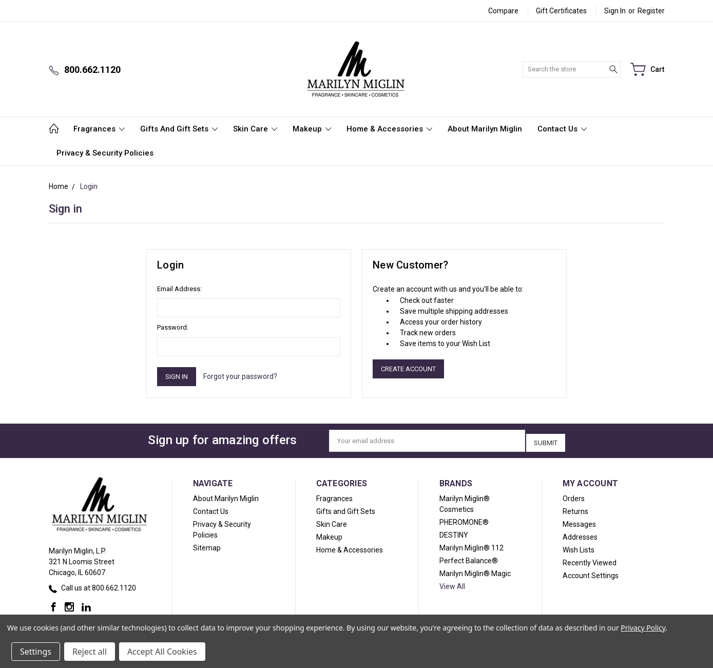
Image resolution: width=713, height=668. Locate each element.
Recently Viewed (589, 560)
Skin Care (255, 128)
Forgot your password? (240, 376)
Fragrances (99, 128)
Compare (503, 11)
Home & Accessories (389, 128)
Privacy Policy (643, 628)
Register (651, 11)
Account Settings (591, 572)
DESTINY (453, 532)
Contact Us (562, 128)
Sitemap (207, 545)
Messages (579, 521)
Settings (35, 651)
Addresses (580, 534)
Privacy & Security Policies (104, 153)
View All (452, 583)
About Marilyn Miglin (485, 128)
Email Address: (179, 289)
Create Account (408, 369)
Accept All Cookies (162, 651)
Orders (574, 495)
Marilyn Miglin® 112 (471, 545)
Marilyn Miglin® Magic (475, 570)
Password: (172, 327)
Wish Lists (578, 547)
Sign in (615, 11)
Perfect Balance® (468, 558)
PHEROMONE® (464, 519)
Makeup (312, 128)
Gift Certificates (561, 11)
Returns (575, 508)
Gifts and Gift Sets (179, 128)
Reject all (89, 651)
